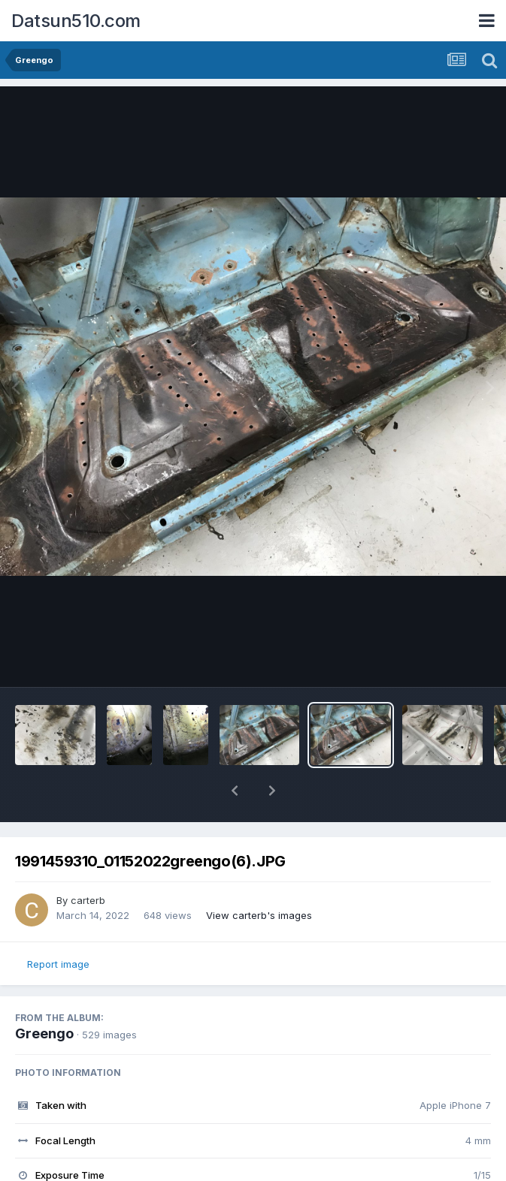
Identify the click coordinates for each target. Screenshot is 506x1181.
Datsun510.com (76, 21)
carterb (88, 900)
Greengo (44, 1033)
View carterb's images (259, 915)
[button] (234, 790)
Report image (58, 964)
